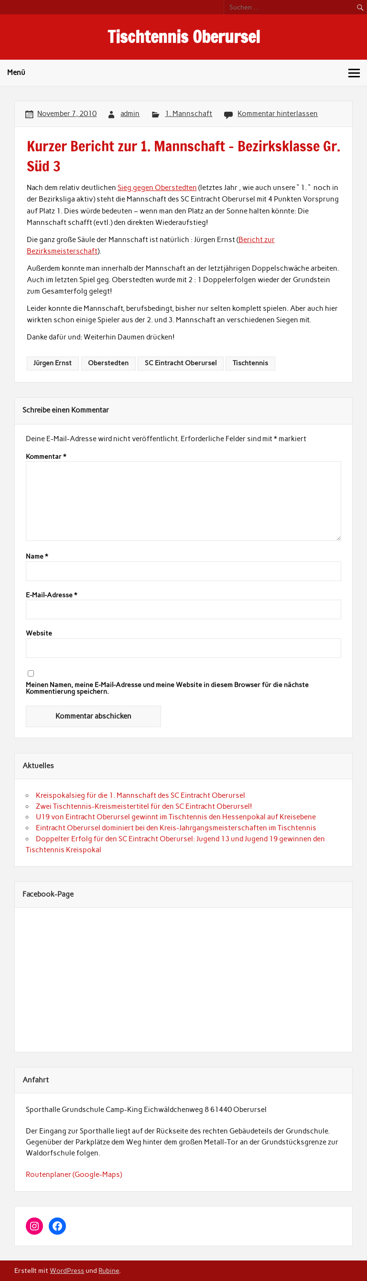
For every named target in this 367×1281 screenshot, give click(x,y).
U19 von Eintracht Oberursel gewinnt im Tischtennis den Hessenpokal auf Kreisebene (176, 817)
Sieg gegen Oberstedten (157, 187)
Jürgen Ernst (52, 363)
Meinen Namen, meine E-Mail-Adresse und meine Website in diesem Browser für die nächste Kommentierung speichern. (167, 688)
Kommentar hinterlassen (277, 113)
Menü (16, 72)
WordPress (67, 1270)
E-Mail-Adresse (51, 595)
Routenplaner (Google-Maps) (74, 1174)
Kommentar (46, 457)
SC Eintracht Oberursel (180, 363)
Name (37, 556)
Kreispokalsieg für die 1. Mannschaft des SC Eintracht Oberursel (140, 795)
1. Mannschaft (188, 113)
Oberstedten (108, 363)
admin (130, 113)
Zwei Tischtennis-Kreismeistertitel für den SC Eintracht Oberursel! (144, 806)
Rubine (108, 1270)
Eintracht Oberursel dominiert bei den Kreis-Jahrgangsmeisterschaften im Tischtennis (176, 828)
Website (39, 633)
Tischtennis (250, 363)
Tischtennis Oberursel (184, 37)
